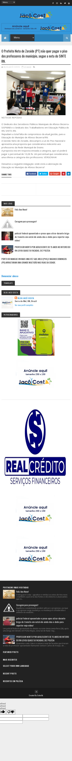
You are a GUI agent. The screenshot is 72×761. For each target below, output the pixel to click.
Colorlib (40, 695)
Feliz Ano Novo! (21, 209)
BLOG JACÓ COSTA (26, 298)
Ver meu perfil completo (24, 305)
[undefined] (10, 712)
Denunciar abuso (9, 276)
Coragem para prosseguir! (26, 221)
